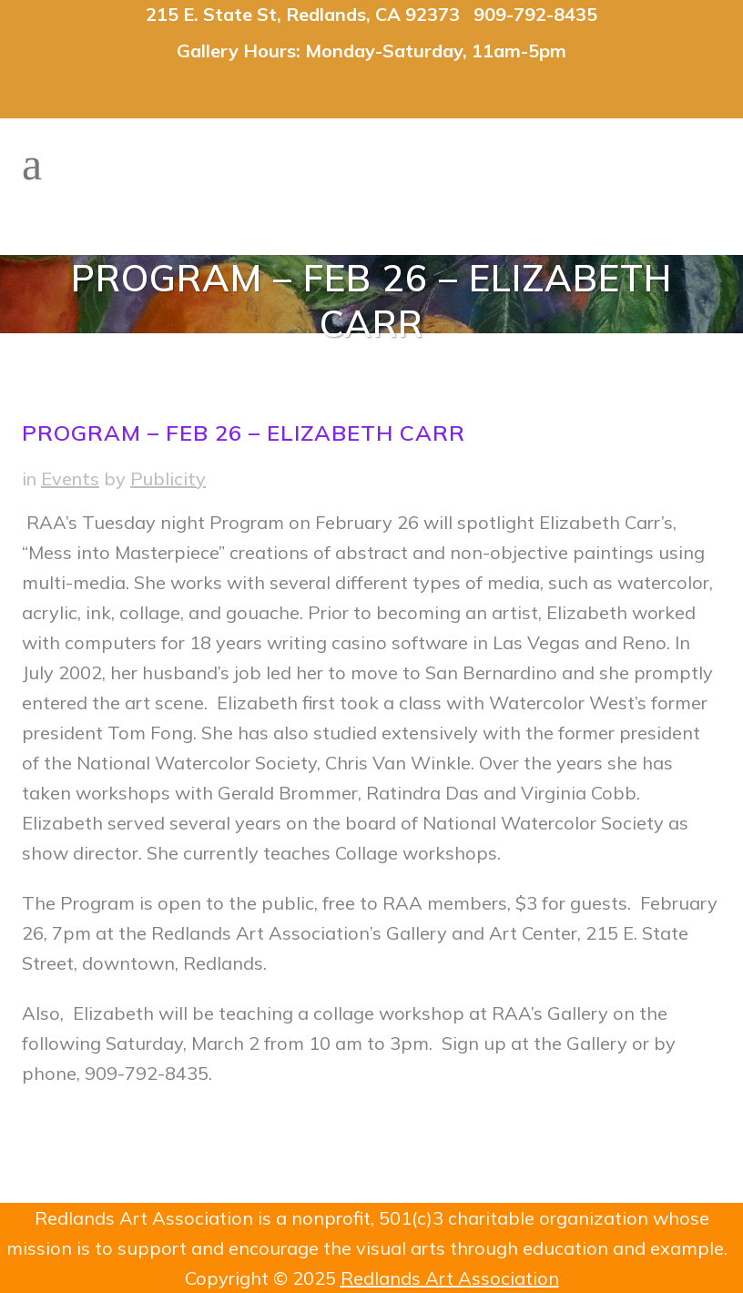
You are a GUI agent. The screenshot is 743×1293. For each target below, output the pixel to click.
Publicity (168, 478)
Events (70, 478)
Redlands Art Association (450, 1278)
